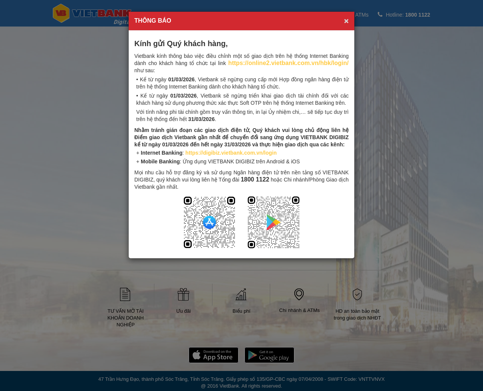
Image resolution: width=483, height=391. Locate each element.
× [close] (346, 21)
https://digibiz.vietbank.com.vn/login (231, 153)
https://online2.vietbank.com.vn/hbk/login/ (288, 63)
